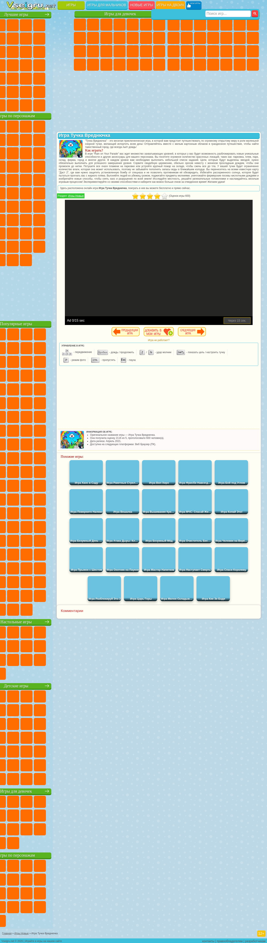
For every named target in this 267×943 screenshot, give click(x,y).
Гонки (253, 38)
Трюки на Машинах (39, 78)
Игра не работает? (168, 343)
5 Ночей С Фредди (13, 139)
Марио (39, 179)
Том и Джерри (52, 193)
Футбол (187, 25)
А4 (26, 219)
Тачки (39, 166)
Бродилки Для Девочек (159, 25)
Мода (93, 65)
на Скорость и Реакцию (26, 78)
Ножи (39, 65)
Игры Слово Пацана (39, 246)
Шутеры (226, 65)
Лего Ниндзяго (65, 126)
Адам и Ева (13, 193)
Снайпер (174, 51)
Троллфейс (52, 139)
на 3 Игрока (13, 91)
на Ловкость (13, 38)
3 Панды (26, 166)
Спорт (65, 38)
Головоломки (65, 78)
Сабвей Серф (39, 153)
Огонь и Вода (106, 25)
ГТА (174, 65)
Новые (13, 25)
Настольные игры (39, 621)
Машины (174, 38)
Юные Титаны (65, 193)
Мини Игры (13, 78)
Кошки (119, 38)
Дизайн (119, 65)
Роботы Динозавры (213, 51)
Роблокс (13, 233)
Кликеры (65, 51)
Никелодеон (26, 91)
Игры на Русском (26, 65)
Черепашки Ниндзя (187, 38)
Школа (52, 91)
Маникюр (133, 51)
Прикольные (65, 65)
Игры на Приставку (65, 105)
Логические (52, 51)
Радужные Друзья (52, 233)
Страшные (39, 51)
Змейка (52, 78)
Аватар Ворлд (13, 246)
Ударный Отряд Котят (26, 179)
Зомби (226, 25)
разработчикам (255, 940)
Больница (119, 51)
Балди (39, 219)
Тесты (133, 25)
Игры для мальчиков (106, 5)
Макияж (159, 51)
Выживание (226, 51)
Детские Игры (52, 25)
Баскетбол (65, 91)
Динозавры (52, 65)
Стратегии (200, 25)
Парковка (174, 25)
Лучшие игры (40, 13)
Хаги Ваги (65, 219)
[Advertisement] (39, 292)
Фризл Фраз (65, 179)
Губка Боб (26, 126)
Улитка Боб (26, 139)
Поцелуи (159, 38)
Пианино (146, 65)
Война (39, 105)
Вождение (13, 105)
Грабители (240, 51)
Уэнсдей (52, 246)
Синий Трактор (13, 206)
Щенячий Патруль (39, 126)
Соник (65, 166)
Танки (213, 25)
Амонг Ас (52, 206)
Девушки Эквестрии (93, 25)
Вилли (13, 126)
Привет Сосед (39, 233)
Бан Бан (65, 246)
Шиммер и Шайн (26, 193)
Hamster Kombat (39, 259)
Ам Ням (65, 153)
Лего (26, 153)
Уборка (133, 65)
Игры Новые (93, 198)
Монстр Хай (146, 25)
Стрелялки (253, 65)
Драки (240, 38)
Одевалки (133, 38)
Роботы (187, 51)
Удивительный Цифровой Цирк (52, 259)
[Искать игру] (228, 5)
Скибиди (13, 259)
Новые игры (141, 5)
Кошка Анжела (93, 38)
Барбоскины (13, 179)
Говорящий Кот (52, 126)
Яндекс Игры (26, 38)
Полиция (200, 51)
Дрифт (200, 65)
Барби (119, 25)
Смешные (13, 51)
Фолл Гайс (26, 206)
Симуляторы (39, 25)
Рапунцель (106, 51)
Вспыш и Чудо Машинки (52, 166)
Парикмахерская (146, 38)
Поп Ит (39, 38)
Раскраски (80, 38)
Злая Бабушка (13, 153)
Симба (26, 246)
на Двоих (65, 25)
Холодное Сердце (106, 38)
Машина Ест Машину (253, 51)
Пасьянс (13, 65)
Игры (71, 5)
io (26, 51)
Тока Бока (65, 233)
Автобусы (213, 65)
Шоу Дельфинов (13, 166)
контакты (208, 940)
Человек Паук (52, 179)
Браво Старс (65, 206)
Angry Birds (52, 153)
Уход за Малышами (106, 65)
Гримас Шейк (26, 259)
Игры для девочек (120, 13)
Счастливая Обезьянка (39, 193)
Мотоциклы (200, 38)
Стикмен (213, 38)
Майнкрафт (253, 25)
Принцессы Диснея (80, 65)
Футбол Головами (26, 105)
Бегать (240, 65)
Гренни (52, 219)
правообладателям (230, 940)
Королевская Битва (240, 25)
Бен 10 (187, 65)
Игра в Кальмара (13, 219)
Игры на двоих (170, 5)
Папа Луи (80, 51)
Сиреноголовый (39, 206)
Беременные (93, 51)
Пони (80, 25)
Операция (146, 51)
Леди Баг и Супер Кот (65, 139)
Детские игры (40, 685)
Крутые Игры (39, 91)
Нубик (26, 233)
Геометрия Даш (52, 38)
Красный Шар (39, 139)
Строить (52, 105)
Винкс (159, 65)
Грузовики (226, 38)
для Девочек (26, 25)
